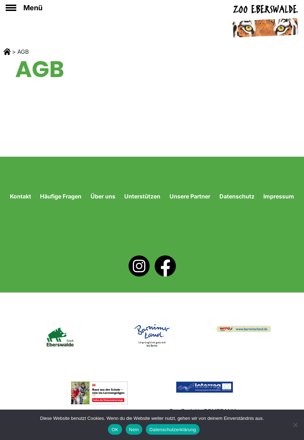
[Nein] (295, 424)
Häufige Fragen (60, 196)
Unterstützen (142, 196)
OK (114, 429)
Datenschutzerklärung (172, 429)
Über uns (103, 196)
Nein (134, 429)
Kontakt (20, 196)
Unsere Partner (190, 196)
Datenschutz (236, 196)
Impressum (278, 196)
